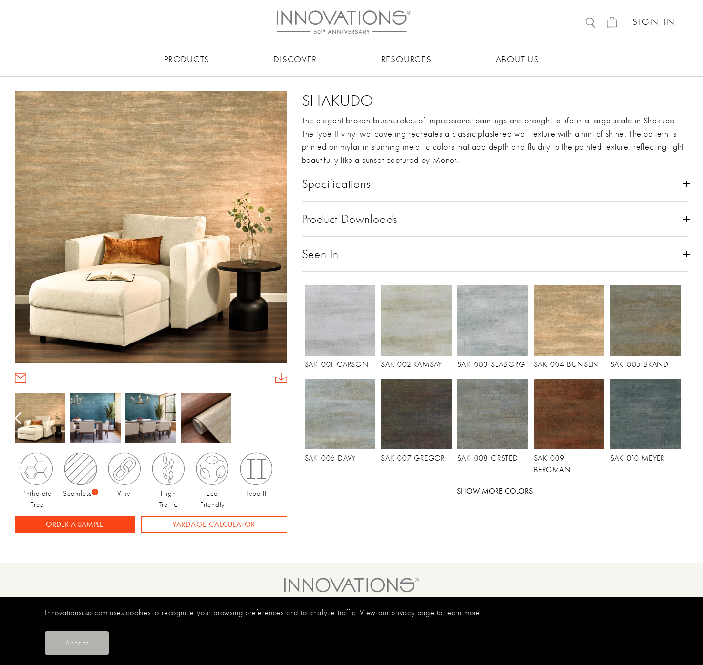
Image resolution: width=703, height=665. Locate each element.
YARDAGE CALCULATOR (213, 524)
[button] (280, 418)
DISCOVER (294, 59)
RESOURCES (406, 59)
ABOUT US (517, 59)
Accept (76, 643)
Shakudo (338, 100)
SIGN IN (654, 22)
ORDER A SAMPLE (74, 524)
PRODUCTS (186, 59)
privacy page (412, 612)
